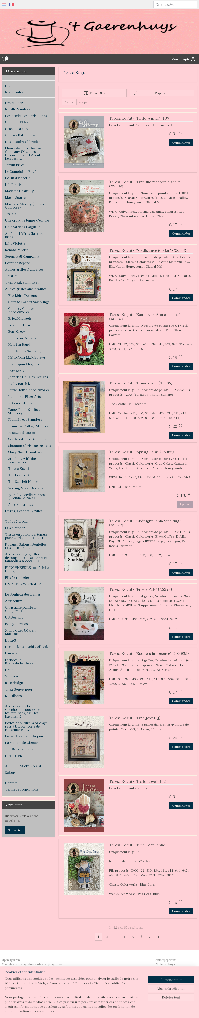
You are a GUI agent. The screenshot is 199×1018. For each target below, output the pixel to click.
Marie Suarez (15, 197)
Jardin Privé (14, 164)
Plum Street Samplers (25, 419)
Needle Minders (17, 109)
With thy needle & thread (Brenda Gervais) (27, 496)
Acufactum (13, 600)
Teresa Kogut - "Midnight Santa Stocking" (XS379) (145, 523)
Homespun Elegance (24, 364)
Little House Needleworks (28, 390)
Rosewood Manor (21, 432)
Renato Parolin (17, 249)
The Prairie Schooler (24, 475)
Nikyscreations (20, 403)
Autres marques (20, 504)
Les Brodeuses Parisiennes (26, 115)
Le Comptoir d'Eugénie (23, 171)
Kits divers (13, 695)
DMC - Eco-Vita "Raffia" (23, 584)
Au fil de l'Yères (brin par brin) (25, 235)
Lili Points (13, 184)
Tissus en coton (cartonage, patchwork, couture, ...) (27, 536)
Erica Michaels (19, 318)
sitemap (85, 1010)
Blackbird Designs (22, 295)
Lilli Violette (15, 243)
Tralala (11, 214)
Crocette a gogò (17, 128)
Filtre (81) (94, 93)
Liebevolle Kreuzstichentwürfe (20, 661)
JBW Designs (18, 370)
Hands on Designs (22, 338)
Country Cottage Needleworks (21, 310)
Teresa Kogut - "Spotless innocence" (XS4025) (149, 653)
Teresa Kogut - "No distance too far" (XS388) (147, 250)
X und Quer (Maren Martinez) (20, 632)
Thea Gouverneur (19, 689)
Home (9, 85)
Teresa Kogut (18, 468)
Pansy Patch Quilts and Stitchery (26, 411)
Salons (10, 772)
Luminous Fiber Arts (24, 396)
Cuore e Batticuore (20, 135)
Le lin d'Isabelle (17, 177)
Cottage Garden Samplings (28, 302)
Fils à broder (15, 527)
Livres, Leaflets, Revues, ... (26, 511)
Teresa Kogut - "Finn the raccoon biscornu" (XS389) (146, 184)
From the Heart (20, 325)
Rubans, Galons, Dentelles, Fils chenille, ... (26, 546)
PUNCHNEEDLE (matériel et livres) (27, 569)
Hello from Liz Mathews (26, 357)
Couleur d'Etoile (18, 122)
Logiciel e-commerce (106, 1010)
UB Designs (14, 617)
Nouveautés (14, 92)
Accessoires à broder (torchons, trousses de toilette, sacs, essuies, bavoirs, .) (22, 711)
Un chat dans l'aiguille (22, 226)
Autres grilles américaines (25, 289)
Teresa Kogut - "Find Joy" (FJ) (135, 718)
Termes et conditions (21, 789)
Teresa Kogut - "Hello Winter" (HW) (140, 118)
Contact (11, 783)
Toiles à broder (17, 521)
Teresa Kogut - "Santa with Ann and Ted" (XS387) (144, 317)
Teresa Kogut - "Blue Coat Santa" (137, 845)
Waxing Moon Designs (25, 488)
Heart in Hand (19, 344)
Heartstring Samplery (25, 351)
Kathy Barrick (19, 383)
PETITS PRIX (15, 755)
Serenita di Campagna (22, 256)
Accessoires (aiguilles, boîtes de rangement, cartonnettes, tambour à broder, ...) (28, 557)
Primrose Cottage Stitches (28, 426)
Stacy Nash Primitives (25, 452)
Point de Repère (17, 263)
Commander (181, 142)
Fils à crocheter (17, 577)
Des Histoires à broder (22, 141)
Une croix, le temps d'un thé (27, 220)
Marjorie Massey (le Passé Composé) (25, 206)
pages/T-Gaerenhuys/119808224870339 (94, 989)
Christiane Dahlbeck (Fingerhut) (21, 609)
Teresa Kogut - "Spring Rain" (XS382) (141, 452)
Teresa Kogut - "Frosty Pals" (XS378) (140, 589)
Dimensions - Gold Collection (28, 646)
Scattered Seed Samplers (27, 439)
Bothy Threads (16, 623)
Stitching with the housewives (22, 460)
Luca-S (10, 640)
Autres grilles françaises (24, 269)
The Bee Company (19, 749)
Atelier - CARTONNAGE (23, 766)
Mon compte (183, 59)
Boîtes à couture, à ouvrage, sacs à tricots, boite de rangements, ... (27, 726)
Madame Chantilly (19, 190)
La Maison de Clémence (23, 742)
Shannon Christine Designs (29, 445)
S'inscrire (15, 830)
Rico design (14, 682)
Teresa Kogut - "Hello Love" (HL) (137, 781)
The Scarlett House (23, 481)
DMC (9, 669)
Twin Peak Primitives (22, 282)
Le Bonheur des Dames (23, 594)
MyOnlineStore (140, 1010)
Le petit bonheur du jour (24, 736)
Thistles (11, 276)
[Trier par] (162, 93)
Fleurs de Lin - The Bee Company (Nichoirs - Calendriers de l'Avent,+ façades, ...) (24, 153)
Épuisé (185, 504)
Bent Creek (16, 331)
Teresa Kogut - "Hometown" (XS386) (140, 383)
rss (92, 1010)
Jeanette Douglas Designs (28, 377)
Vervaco (11, 676)
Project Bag (14, 102)
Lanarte (11, 653)
